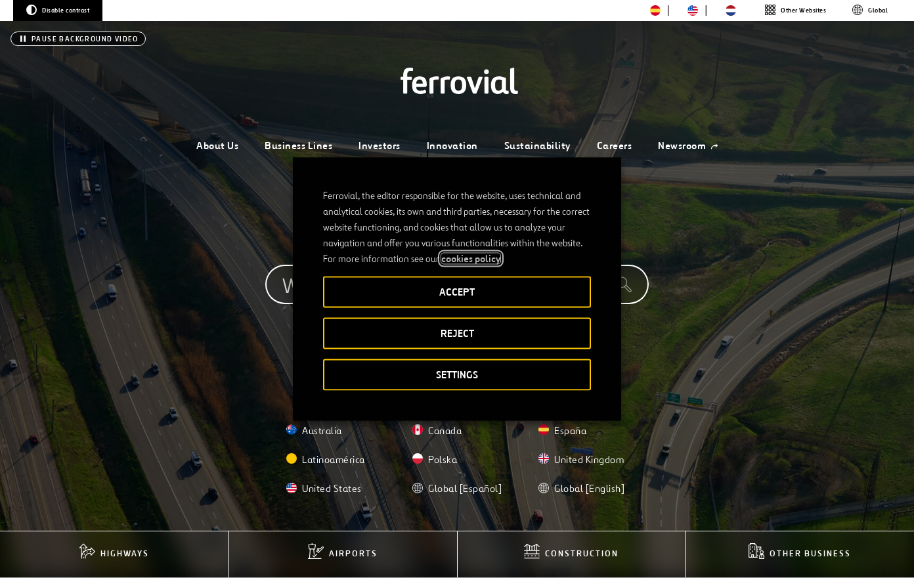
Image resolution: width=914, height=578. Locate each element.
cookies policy (470, 259)
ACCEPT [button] (457, 292)
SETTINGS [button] (457, 375)
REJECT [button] (457, 333)
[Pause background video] (78, 39)
